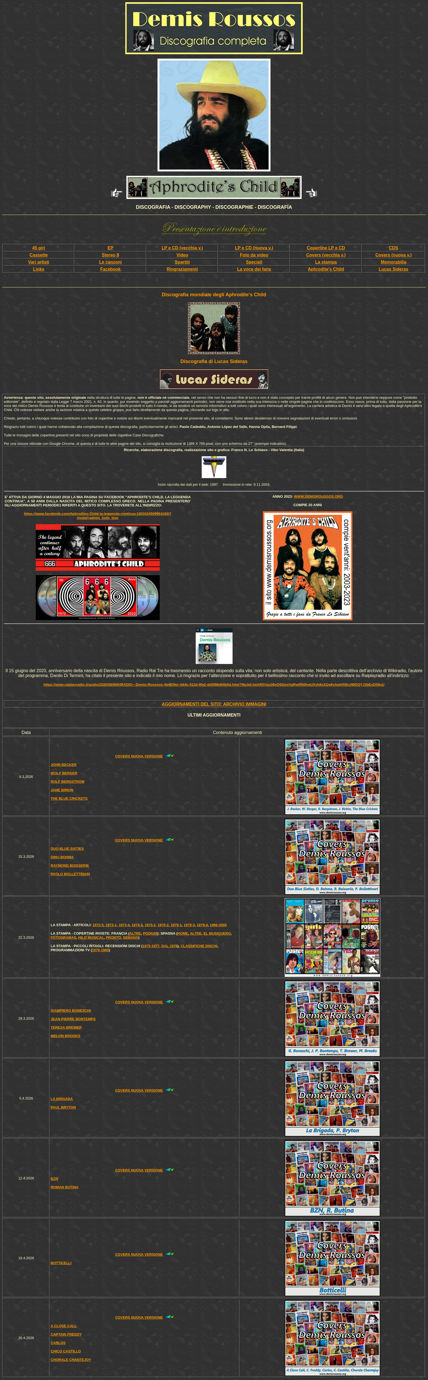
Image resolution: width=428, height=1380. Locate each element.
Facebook (110, 269)
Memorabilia (393, 262)
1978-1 (176, 925)
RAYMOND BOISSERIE (70, 865)
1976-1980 (100, 950)
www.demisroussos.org (318, 496)
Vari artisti (38, 262)
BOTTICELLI (61, 1263)
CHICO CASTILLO (66, 1351)
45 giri (38, 248)
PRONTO (113, 937)
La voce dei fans (254, 269)
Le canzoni (110, 262)
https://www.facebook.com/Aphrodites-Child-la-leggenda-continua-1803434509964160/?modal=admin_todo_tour (97, 516)
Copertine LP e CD (326, 248)
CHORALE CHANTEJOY (71, 1360)
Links (38, 269)
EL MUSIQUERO (217, 933)
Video (182, 255)
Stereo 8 (110, 255)
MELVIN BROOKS (66, 1036)
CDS (393, 248)
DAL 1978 (169, 946)
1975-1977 (150, 946)
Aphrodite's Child (326, 269)
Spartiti (182, 262)
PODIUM (150, 933)
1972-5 (98, 925)
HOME (182, 933)
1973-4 (123, 925)
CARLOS (58, 1343)
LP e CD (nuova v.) (254, 248)
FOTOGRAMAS (63, 937)
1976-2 (163, 925)
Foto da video (254, 255)
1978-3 (189, 925)
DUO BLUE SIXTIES (67, 849)
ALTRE (135, 933)
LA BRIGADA (62, 1099)
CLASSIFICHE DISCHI (199, 946)
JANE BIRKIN (62, 790)
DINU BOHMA (62, 857)
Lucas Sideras (394, 269)
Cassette (38, 255)
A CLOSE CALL (64, 1326)
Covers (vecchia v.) (326, 255)
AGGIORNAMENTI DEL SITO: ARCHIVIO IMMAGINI (214, 704)
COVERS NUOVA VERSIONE (139, 756)
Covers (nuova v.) (393, 255)
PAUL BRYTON (63, 1107)
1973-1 (111, 925)
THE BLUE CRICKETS (69, 798)
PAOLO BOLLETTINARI (70, 874)
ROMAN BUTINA (65, 1187)
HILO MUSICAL (91, 937)
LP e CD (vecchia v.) (182, 248)
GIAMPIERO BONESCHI (71, 1010)
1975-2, (151, 925)
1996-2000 (218, 925)
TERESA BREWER (66, 1027)
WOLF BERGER (64, 773)
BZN (54, 1179)
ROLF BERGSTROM (68, 782)
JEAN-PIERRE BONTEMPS (73, 1019)
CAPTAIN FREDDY (66, 1334)
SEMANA (130, 937)
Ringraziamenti (182, 269)
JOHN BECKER (64, 765)
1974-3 (137, 925)
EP (110, 248)
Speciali (254, 262)
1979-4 (202, 925)
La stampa (326, 262)
